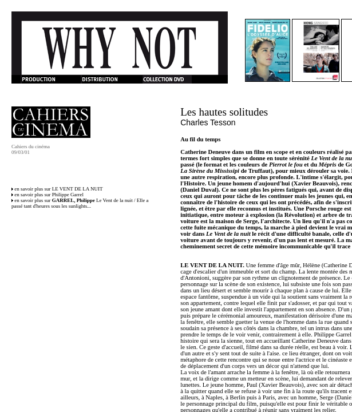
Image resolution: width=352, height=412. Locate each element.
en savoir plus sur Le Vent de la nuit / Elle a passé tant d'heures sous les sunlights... (80, 203)
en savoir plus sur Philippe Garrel (49, 194)
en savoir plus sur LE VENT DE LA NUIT (58, 189)
